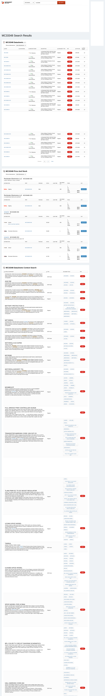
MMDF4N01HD (74, 309)
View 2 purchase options (14, 224)
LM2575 (65, 522)
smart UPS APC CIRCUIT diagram (71, 506)
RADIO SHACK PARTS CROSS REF (70, 539)
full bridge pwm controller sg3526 (70, 486)
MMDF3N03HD (66, 309)
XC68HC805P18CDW (68, 388)
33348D (65, 328)
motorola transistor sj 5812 (70, 637)
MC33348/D (66, 276)
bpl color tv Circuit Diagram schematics (70, 537)
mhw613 (71, 508)
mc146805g (71, 498)
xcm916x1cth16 (67, 381)
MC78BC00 (71, 522)
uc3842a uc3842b (67, 662)
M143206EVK (66, 621)
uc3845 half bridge (68, 469)
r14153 (76, 408)
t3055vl (74, 514)
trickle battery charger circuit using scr (70, 467)
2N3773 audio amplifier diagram (71, 629)
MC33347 (71, 528)
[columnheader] (10, 48)
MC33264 (71, 526)
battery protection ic (69, 304)
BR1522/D (14, 565)
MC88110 (65, 500)
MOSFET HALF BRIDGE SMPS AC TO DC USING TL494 (70, 475)
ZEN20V (65, 379)
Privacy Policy (38, 691)
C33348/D (26, 318)
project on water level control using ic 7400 (70, 494)
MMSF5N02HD (66, 313)
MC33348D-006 (28, 189)
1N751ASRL (66, 377)
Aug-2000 (22, 565)
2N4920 (70, 660)
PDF (70, 52)
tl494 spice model (68, 560)
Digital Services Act (67, 691)
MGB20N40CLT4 (67, 664)
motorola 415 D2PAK (68, 343)
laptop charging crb (69, 415)
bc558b (65, 666)
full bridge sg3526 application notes (71, 464)
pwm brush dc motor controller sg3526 (71, 427)
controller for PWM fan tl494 (70, 432)
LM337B (75, 660)
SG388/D (14, 422)
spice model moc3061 (68, 573)
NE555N (65, 392)
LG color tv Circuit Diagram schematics (70, 601)
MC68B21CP (71, 379)
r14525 (65, 554)
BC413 (65, 635)
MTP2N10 (66, 565)
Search (61, 2)
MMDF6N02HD (66, 311)
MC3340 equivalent (73, 534)
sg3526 (73, 664)
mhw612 (65, 498)
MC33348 (72, 276)
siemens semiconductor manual (70, 545)
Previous (40, 161)
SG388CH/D (14, 663)
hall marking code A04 (69, 549)
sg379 (65, 386)
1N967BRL (66, 375)
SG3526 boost (67, 429)
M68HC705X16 (66, 639)
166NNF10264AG (73, 547)
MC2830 (72, 390)
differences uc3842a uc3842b (70, 623)
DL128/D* (65, 586)
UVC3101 (65, 611)
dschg (65, 359)
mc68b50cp (66, 390)
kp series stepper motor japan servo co (70, 418)
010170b (65, 335)
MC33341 (65, 528)
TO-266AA (71, 666)
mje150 (75, 666)
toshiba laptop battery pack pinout (70, 633)
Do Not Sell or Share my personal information (51, 691)
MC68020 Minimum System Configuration (70, 503)
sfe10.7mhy (66, 607)
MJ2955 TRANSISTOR (68, 424)
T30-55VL (65, 516)
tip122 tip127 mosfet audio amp (71, 434)
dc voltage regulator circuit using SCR (71, 482)
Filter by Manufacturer (10, 45)
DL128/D (70, 586)
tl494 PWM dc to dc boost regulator (71, 460)
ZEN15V (65, 373)
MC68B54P (70, 386)
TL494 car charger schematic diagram (70, 598)
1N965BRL (71, 371)
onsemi (6, 212)
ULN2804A (66, 547)
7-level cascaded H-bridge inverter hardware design (71, 595)
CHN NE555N (71, 392)
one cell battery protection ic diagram (70, 307)
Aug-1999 (21, 422)
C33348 (21, 515)
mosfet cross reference (70, 496)
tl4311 (71, 658)
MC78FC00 (66, 524)
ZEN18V (71, 375)
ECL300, (70, 489)
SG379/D (14, 382)
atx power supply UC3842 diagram (70, 605)
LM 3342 (65, 345)
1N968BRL (72, 377)
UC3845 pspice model (68, 569)
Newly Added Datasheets (28, 691)
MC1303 (65, 534)
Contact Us (74, 691)
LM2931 (65, 457)
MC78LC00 (72, 524)
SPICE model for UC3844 (69, 556)
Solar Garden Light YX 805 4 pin (71, 592)
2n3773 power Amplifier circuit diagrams (70, 422)
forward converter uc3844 (70, 477)
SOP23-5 (65, 660)
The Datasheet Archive (7, 3)
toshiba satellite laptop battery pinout (70, 626)
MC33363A (71, 530)
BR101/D (14, 499)
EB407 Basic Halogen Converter (70, 563)
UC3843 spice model (68, 491)
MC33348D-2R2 (28, 205)
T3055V (70, 516)
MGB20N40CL (66, 413)
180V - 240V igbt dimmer (69, 567)
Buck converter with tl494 (70, 479)
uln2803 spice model (68, 532)
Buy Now (84, 189)
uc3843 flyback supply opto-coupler (70, 576)
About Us (80, 691)
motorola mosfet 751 (69, 357)
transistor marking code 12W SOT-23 (71, 384)
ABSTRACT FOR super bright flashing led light (71, 542)
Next (52, 161)
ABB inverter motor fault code (71, 642)
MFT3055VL (72, 320)
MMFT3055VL (73, 311)
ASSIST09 (66, 508)
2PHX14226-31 (66, 617)
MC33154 (65, 526)
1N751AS (70, 373)
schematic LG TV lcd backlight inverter (70, 614)
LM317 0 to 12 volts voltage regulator (71, 472)
